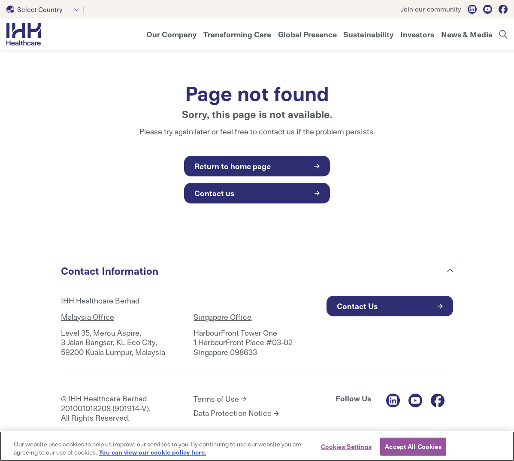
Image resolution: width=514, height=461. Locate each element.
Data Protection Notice (233, 413)
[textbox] (36, 9)
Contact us (214, 193)
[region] (257, 446)
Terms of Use (216, 398)
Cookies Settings (346, 446)
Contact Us (357, 306)
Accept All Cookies (413, 446)
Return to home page (232, 166)
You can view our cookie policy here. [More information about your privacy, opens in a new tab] (152, 452)
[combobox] (45, 9)
